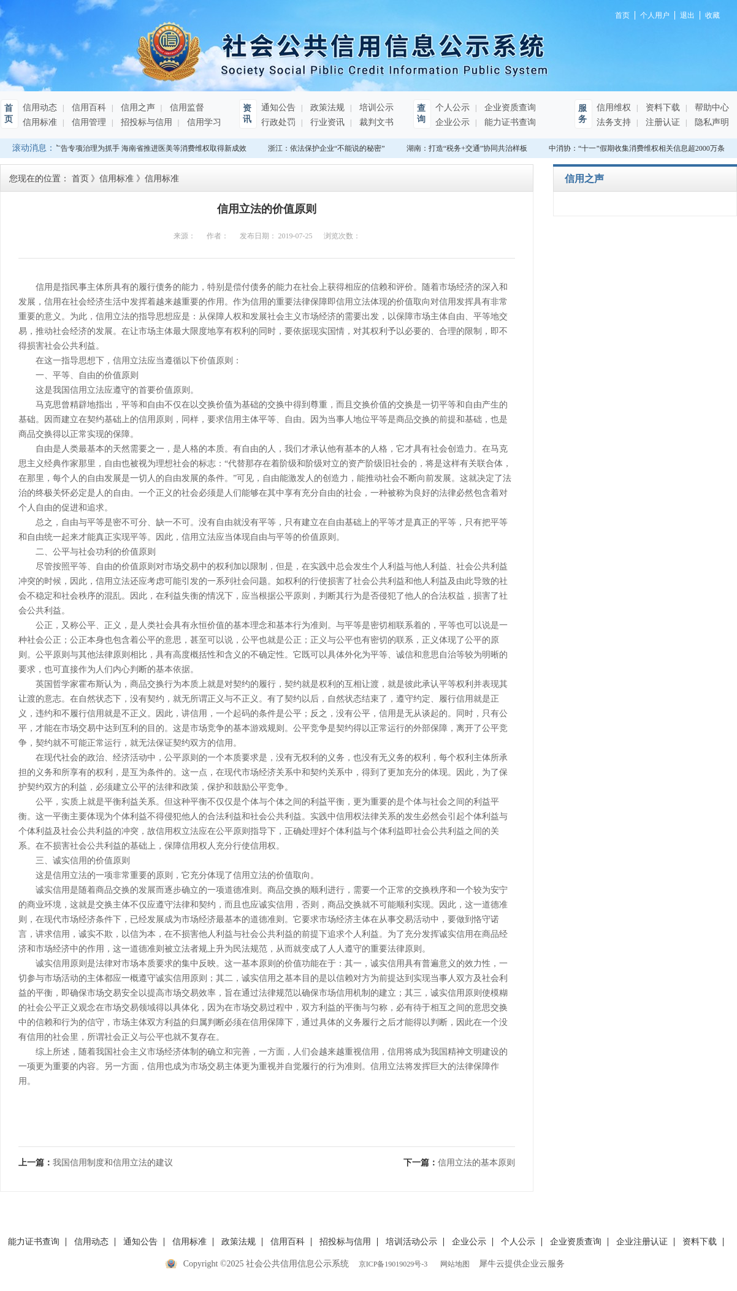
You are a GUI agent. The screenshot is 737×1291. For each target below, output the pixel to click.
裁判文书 (375, 122)
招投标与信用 (145, 122)
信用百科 (87, 107)
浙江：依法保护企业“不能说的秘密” (327, 148)
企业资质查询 (509, 107)
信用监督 (185, 107)
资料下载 (661, 107)
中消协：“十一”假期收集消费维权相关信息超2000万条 (638, 148)
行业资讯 (326, 122)
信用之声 (136, 107)
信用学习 (203, 122)
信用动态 (40, 107)
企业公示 (452, 122)
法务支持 (614, 122)
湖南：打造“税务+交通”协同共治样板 (468, 148)
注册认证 (661, 122)
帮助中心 (710, 107)
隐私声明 (710, 122)
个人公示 (452, 107)
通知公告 (278, 107)
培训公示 (375, 107)
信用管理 (87, 122)
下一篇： (459, 1162)
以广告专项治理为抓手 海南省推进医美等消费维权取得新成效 (147, 148)
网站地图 (453, 1264)
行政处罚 (278, 122)
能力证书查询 (509, 122)
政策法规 (326, 107)
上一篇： (95, 1162)
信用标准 (40, 122)
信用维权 (614, 107)
